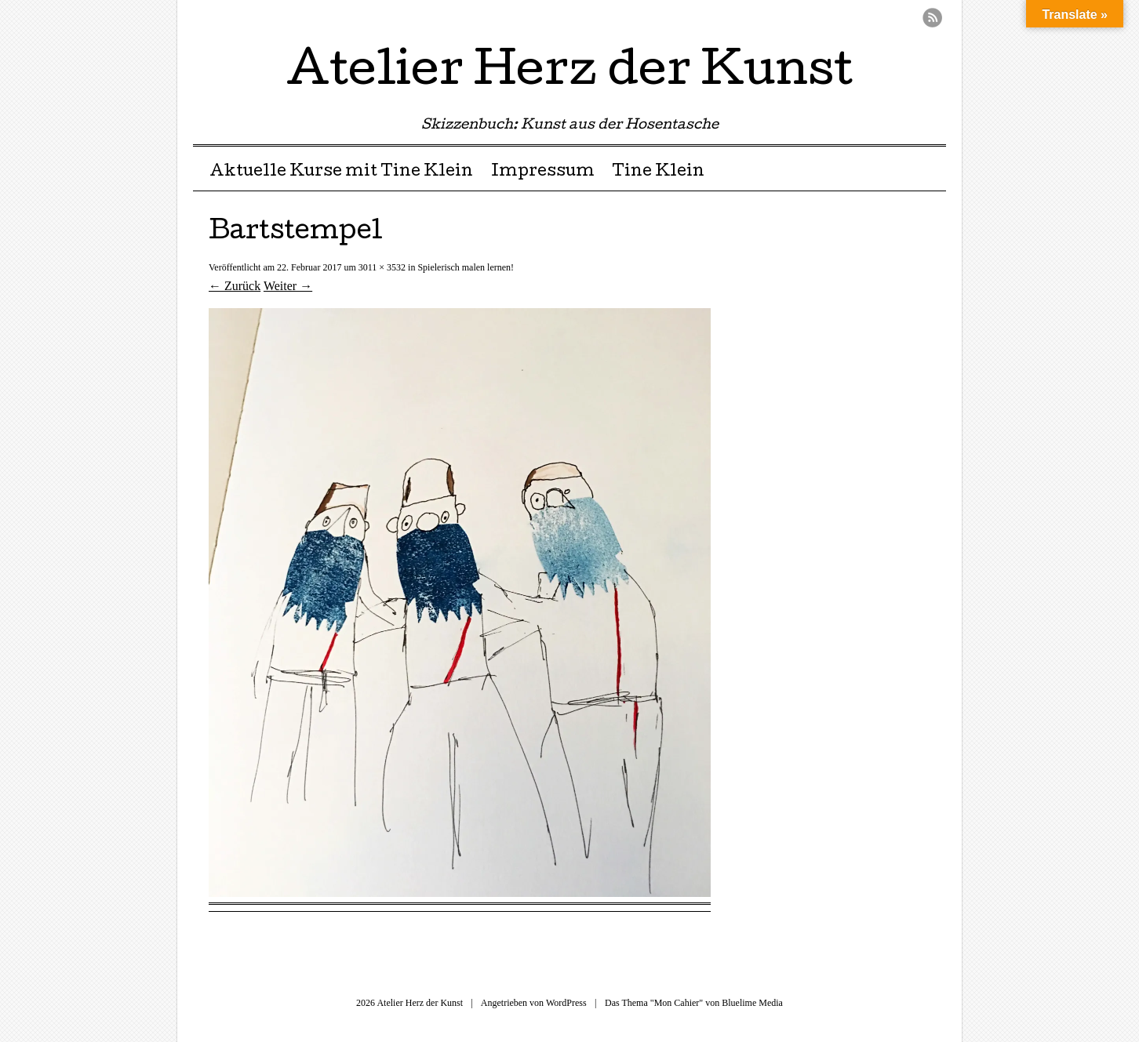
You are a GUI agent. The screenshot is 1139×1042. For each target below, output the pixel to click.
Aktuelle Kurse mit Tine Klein (341, 172)
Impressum (543, 172)
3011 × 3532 (382, 267)
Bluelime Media (752, 1002)
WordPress (566, 1002)
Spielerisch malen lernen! (465, 267)
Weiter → (288, 285)
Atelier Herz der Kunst (569, 73)
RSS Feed (932, 17)
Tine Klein (658, 172)
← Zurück (234, 285)
